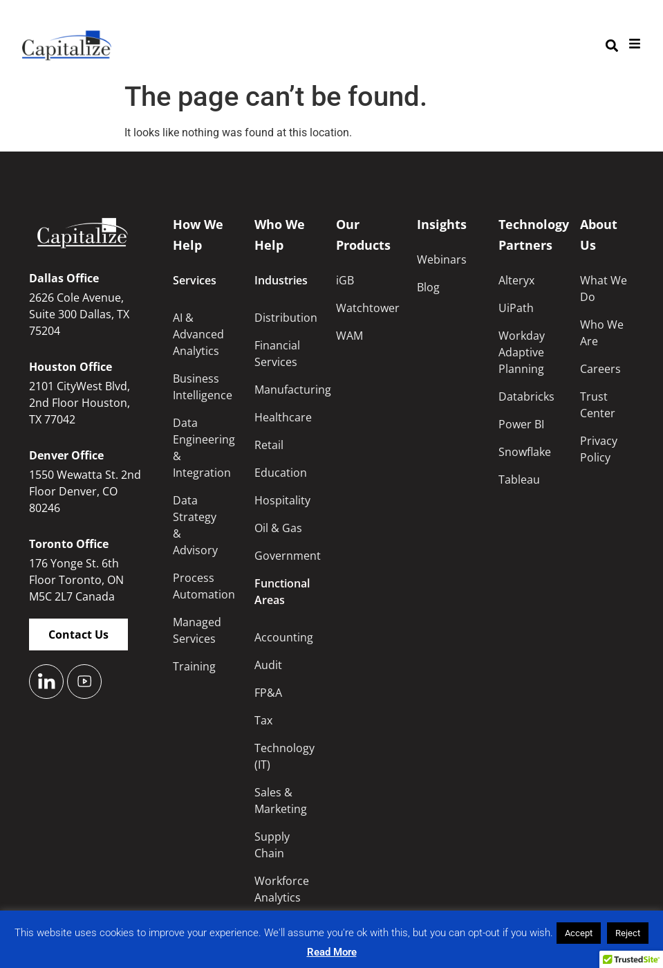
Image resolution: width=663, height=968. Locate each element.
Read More (332, 952)
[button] (611, 46)
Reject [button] (627, 933)
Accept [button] (578, 933)
